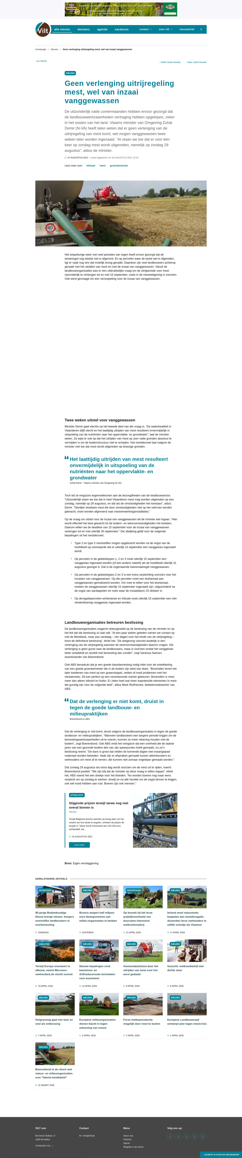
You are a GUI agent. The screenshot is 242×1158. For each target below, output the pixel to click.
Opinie (126, 1143)
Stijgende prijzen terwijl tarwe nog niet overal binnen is (98, 805)
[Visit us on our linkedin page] (178, 1137)
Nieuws (55, 49)
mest (103, 165)
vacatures (122, 29)
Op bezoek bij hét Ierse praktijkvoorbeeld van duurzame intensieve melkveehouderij (137, 918)
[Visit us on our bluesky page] (203, 1137)
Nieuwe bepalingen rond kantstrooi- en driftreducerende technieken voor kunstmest (97, 972)
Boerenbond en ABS (80, 719)
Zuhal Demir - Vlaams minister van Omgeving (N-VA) (95, 483)
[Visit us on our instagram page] (186, 1137)
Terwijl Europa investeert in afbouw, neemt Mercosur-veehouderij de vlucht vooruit (54, 970)
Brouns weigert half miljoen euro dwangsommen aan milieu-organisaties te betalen (98, 916)
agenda (102, 29)
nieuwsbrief (186, 29)
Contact (144, 29)
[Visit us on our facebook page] (170, 1137)
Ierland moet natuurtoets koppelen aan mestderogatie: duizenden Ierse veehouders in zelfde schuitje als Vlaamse (186, 918)
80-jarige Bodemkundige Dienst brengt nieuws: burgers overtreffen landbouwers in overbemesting (54, 918)
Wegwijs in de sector (133, 1147)
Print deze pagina (170, 62)
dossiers (84, 29)
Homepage (41, 49)
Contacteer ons (44, 1145)
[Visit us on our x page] (195, 1137)
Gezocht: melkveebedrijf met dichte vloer (185, 968)
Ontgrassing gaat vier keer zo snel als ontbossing (54, 1021)
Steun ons (128, 1135)
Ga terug (41, 61)
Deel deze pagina (196, 62)
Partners (127, 1139)
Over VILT (164, 29)
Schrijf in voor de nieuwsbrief (222, 1155)
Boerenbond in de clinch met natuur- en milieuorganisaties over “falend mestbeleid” (54, 1073)
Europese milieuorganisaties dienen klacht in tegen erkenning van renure (97, 1023)
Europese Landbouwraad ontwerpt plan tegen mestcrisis (187, 1021)
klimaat (91, 165)
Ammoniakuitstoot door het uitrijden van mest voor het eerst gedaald (140, 970)
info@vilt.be (89, 1135)
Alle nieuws (62, 29)
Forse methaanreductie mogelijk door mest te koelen (141, 1021)
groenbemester (119, 165)
